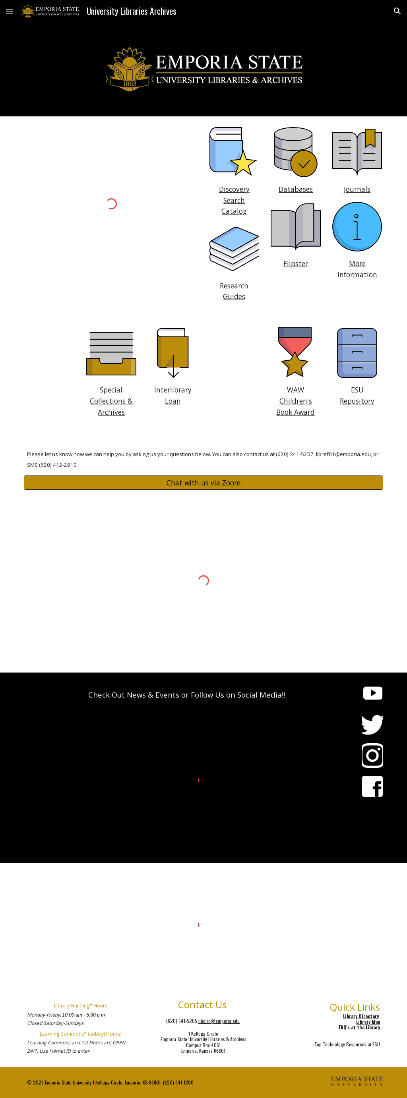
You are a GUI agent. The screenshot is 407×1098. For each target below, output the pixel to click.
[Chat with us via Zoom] (203, 483)
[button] (9, 11)
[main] (234, 200)
